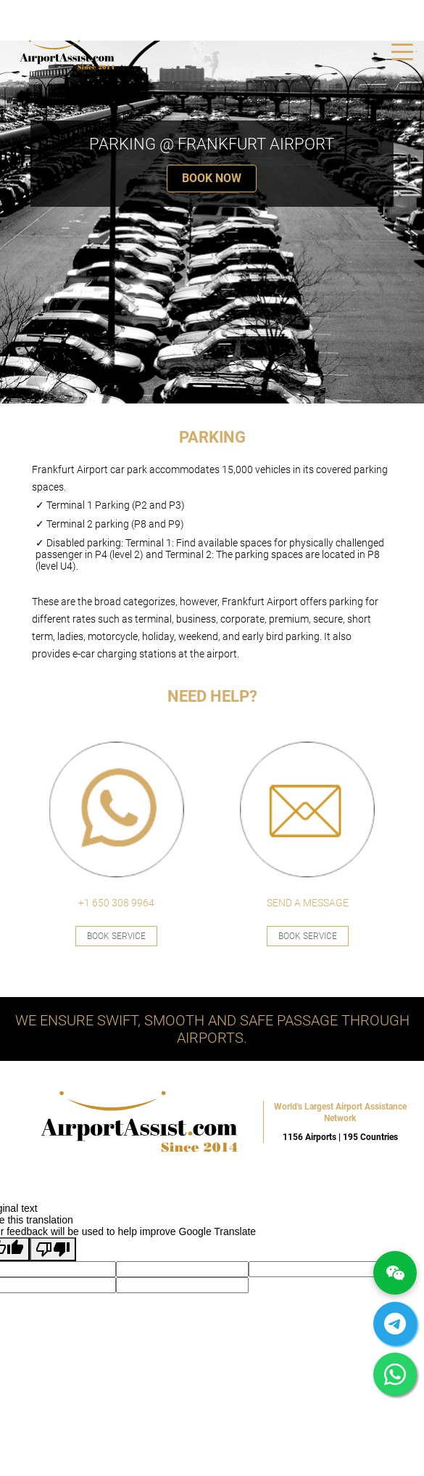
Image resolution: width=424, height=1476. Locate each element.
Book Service (116, 936)
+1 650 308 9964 (116, 903)
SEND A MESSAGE (308, 903)
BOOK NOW (211, 178)
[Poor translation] (53, 1249)
